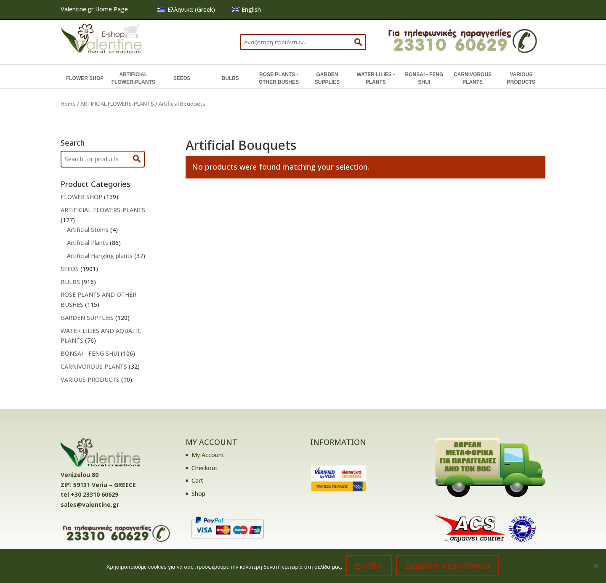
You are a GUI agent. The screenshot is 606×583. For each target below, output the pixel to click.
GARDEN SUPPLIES (327, 78)
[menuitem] (186, 9)
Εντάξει (369, 566)
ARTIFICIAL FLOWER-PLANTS (133, 78)
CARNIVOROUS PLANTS (473, 78)
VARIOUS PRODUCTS (521, 78)
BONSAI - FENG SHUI (424, 78)
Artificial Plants (87, 243)
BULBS (230, 78)
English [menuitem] (251, 9)
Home (68, 103)
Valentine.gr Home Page (94, 9)
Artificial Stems (88, 230)
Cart (197, 481)
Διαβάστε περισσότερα (448, 566)
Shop (198, 494)
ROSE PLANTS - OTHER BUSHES (279, 78)
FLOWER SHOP (85, 78)
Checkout (204, 468)
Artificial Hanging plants (100, 256)
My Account (207, 455)
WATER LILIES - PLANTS (375, 78)
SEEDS (182, 78)
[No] (595, 566)
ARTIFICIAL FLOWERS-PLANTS (117, 103)
